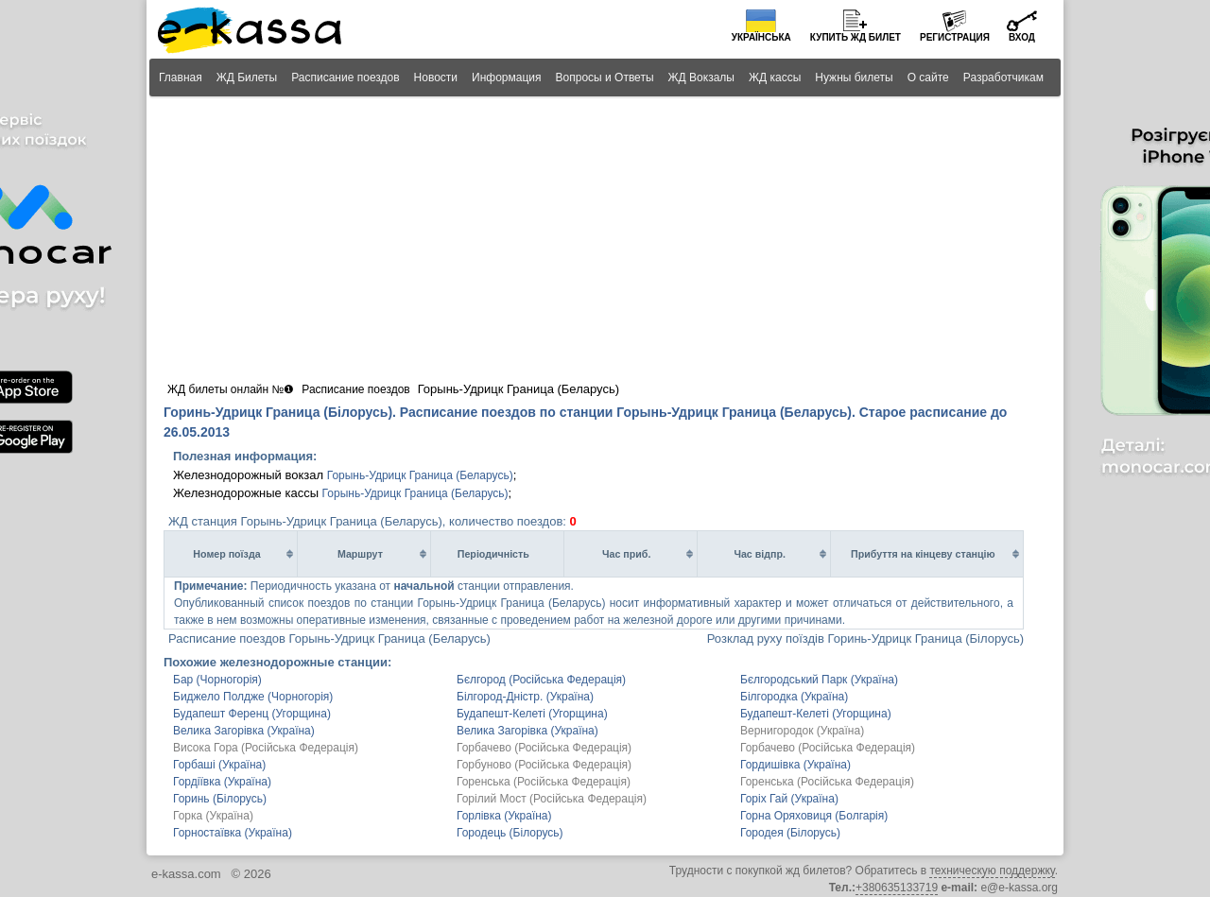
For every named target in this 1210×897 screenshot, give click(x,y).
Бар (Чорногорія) (217, 679)
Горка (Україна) (213, 815)
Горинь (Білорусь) (220, 798)
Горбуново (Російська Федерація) (544, 764)
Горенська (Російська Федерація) (544, 781)
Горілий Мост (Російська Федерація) (552, 798)
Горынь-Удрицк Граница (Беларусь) (420, 475)
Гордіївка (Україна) (222, 781)
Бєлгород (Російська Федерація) (541, 679)
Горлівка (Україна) (504, 815)
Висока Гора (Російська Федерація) (265, 747)
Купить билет (855, 37)
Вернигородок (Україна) (802, 730)
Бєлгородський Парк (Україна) (819, 679)
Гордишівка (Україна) (795, 764)
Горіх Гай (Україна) (789, 798)
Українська (761, 37)
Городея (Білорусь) (790, 832)
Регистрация (955, 37)
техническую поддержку (991, 870)
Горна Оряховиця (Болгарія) (814, 815)
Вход (1022, 37)
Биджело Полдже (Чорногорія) (253, 696)
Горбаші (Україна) (219, 764)
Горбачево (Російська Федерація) (544, 747)
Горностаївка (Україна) (232, 832)
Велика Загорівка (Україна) (244, 730)
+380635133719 (897, 887)
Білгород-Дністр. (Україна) (525, 696)
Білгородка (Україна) (794, 696)
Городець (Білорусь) (510, 832)
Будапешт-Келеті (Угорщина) (532, 713)
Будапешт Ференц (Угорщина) (252, 713)
